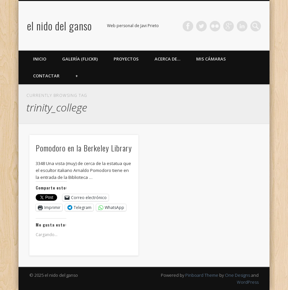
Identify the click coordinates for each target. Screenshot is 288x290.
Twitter (201, 26)
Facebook (188, 26)
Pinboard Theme (201, 275)
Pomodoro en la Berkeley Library (84, 148)
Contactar (46, 76)
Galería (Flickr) (80, 59)
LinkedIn (242, 26)
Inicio (39, 59)
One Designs (237, 275)
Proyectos (126, 59)
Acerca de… (167, 59)
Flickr (215, 26)
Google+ (228, 26)
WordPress (248, 282)
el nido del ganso (59, 25)
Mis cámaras (211, 59)
